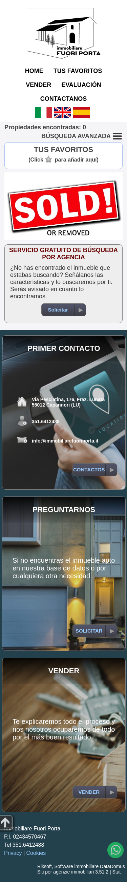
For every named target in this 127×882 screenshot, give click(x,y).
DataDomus (112, 866)
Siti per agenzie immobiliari (65, 872)
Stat (116, 872)
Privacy (13, 853)
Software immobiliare (76, 866)
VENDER (38, 84)
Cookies (36, 853)
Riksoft (44, 866)
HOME (34, 71)
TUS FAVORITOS (78, 71)
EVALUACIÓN (81, 84)
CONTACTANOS (63, 98)
